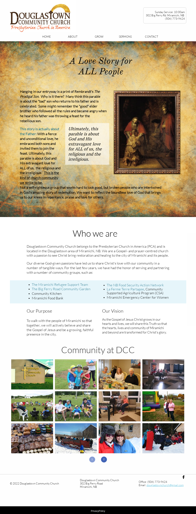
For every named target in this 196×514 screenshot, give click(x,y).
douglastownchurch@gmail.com (165, 485)
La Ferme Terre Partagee (125, 289)
